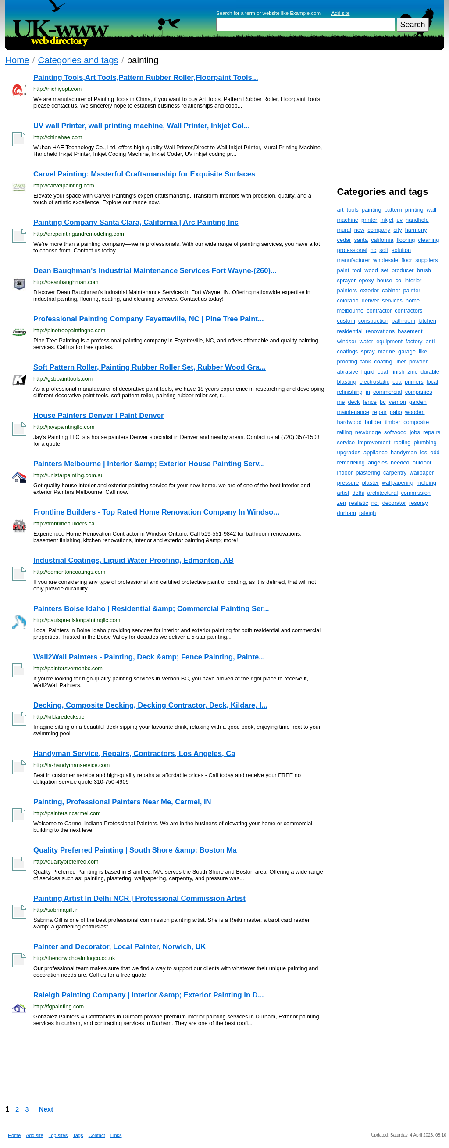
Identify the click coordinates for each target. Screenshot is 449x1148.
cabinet (391, 290)
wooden (415, 412)
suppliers (426, 260)
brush (424, 270)
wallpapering (397, 482)
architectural (382, 492)
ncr (375, 503)
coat (383, 371)
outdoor (422, 462)
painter (411, 290)
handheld (417, 219)
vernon (397, 402)
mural (344, 230)
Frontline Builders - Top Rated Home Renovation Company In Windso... (156, 512)
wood (371, 270)
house (384, 280)
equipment (389, 341)
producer (403, 270)
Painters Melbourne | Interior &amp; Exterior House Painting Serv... (149, 464)
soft (383, 250)
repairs (431, 432)
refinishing (350, 392)
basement (410, 331)
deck (354, 402)
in (368, 392)
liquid (367, 371)
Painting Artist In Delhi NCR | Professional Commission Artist (139, 898)
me (341, 402)
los (423, 452)
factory (414, 341)
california (382, 240)
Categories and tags (78, 60)
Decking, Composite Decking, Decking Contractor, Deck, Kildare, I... (150, 705)
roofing (401, 442)
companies (418, 392)
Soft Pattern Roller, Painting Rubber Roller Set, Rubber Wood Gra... (149, 367)
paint (343, 270)
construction (373, 320)
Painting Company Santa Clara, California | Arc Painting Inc (136, 222)
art (340, 209)
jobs (415, 432)
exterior (369, 290)
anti (430, 341)
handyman (404, 452)
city (397, 230)
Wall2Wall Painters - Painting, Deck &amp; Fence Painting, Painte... (149, 657)
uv (399, 219)
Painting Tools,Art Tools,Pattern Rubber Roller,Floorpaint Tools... (145, 77)
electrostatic (374, 381)
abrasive (347, 371)
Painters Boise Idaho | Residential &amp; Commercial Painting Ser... (151, 609)
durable (429, 371)
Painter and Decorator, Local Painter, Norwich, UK (119, 947)
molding (426, 482)
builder (373, 422)
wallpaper (422, 472)
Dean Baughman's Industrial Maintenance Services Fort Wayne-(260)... (155, 270)
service (346, 442)
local (432, 381)
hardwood (349, 422)
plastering (368, 472)
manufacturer (353, 260)
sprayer (346, 280)
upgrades (348, 452)
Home (17, 60)
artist (343, 492)
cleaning (428, 240)
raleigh (367, 513)
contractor (379, 310)
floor (406, 260)
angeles (378, 462)
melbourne (350, 310)
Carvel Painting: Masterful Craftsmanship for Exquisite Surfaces (144, 174)
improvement (374, 442)
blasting (346, 381)
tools (353, 209)
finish (397, 371)
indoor (345, 472)
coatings (347, 351)
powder (418, 361)
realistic (358, 503)
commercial (387, 392)
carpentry (394, 472)
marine (386, 351)
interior (412, 280)
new (359, 230)
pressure (348, 482)
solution (401, 250)
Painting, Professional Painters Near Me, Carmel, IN (122, 802)
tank (365, 361)
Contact (97, 1135)
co (399, 280)
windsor (346, 341)
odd (434, 452)
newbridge (368, 432)
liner (401, 361)
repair (379, 412)
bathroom (403, 320)
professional (352, 250)
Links (116, 1135)
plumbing (425, 442)
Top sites (58, 1135)
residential (350, 331)
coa (397, 381)
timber (392, 422)
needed (400, 462)
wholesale (385, 260)
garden (418, 402)
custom (346, 320)
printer (369, 219)
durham (346, 513)
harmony (416, 230)
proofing (347, 361)
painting (371, 209)
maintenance (353, 412)
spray (367, 351)
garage (407, 351)
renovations (380, 331)
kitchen (427, 320)
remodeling (351, 462)
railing (344, 432)
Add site (340, 13)
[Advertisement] (164, 1065)
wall (431, 209)
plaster (370, 482)
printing (414, 209)
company (378, 230)
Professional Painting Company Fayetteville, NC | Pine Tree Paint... (148, 319)
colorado (348, 300)
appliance (375, 452)
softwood (395, 432)
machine (347, 219)
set (384, 270)
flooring (405, 240)
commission (416, 492)
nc (374, 250)
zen (341, 503)
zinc (412, 371)
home (413, 300)
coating (383, 361)
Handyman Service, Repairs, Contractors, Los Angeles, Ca (134, 753)
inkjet (386, 219)
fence (370, 402)
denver (370, 300)
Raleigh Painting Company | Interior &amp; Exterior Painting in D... (148, 995)
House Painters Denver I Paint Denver (98, 415)
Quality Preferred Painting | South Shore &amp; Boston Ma (135, 850)
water (366, 341)
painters (347, 290)
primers (414, 381)
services (392, 300)
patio (396, 412)
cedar (344, 240)
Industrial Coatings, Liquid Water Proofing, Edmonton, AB (133, 560)
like (423, 351)
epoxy (366, 280)
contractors (408, 310)
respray (418, 503)
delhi (358, 492)
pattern (393, 209)
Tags (78, 1135)
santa (361, 240)
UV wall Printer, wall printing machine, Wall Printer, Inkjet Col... (141, 126)
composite (416, 422)
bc (383, 402)
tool (356, 270)
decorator (394, 503)
